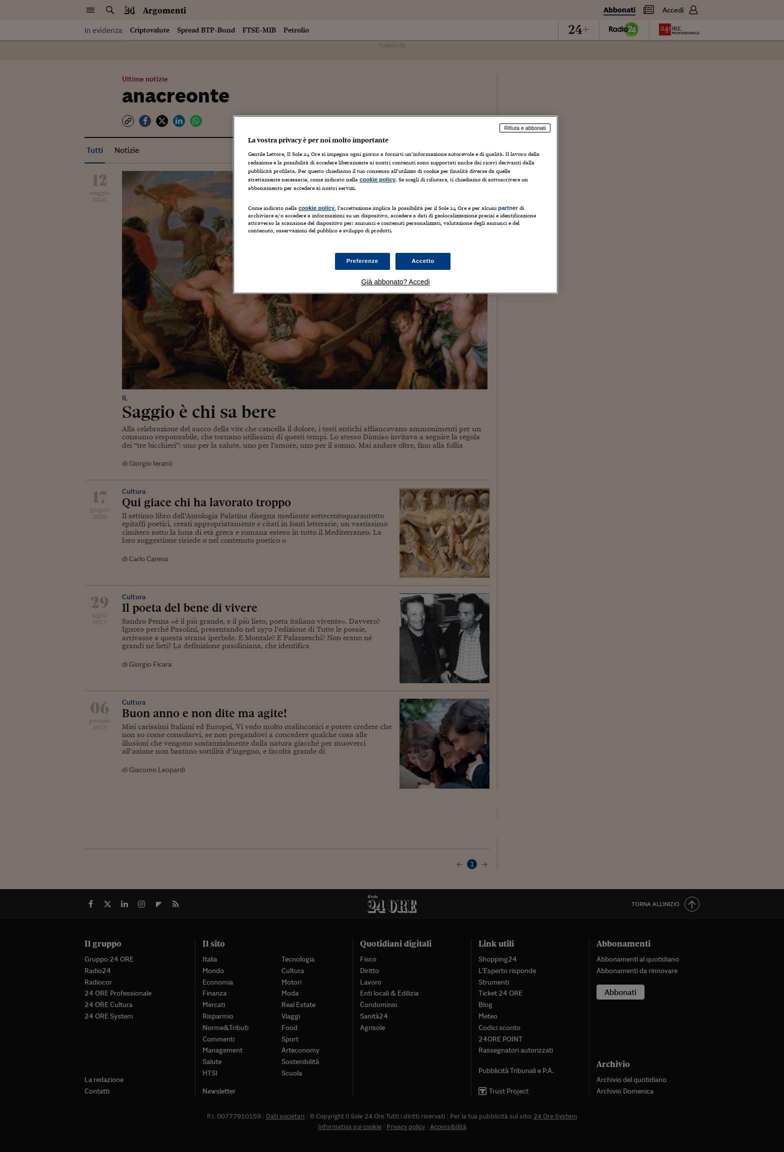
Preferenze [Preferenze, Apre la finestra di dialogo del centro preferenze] (362, 261)
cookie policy (378, 179)
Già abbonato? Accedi (396, 282)
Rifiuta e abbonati (525, 128)
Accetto (423, 261)
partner (508, 208)
